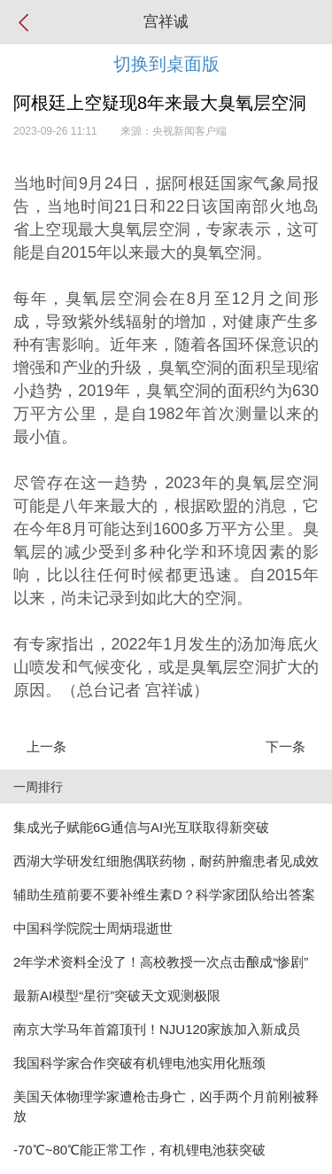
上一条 (46, 746)
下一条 (285, 746)
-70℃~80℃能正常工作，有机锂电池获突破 (139, 1149)
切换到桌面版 (166, 64)
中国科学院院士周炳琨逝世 (93, 928)
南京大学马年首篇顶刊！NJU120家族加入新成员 (156, 1029)
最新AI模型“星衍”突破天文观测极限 (116, 995)
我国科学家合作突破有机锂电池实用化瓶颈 (139, 1062)
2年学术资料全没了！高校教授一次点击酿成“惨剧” (160, 961)
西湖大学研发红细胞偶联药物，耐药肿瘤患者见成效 (166, 860)
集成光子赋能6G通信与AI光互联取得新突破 (141, 827)
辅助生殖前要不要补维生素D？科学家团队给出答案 (164, 894)
